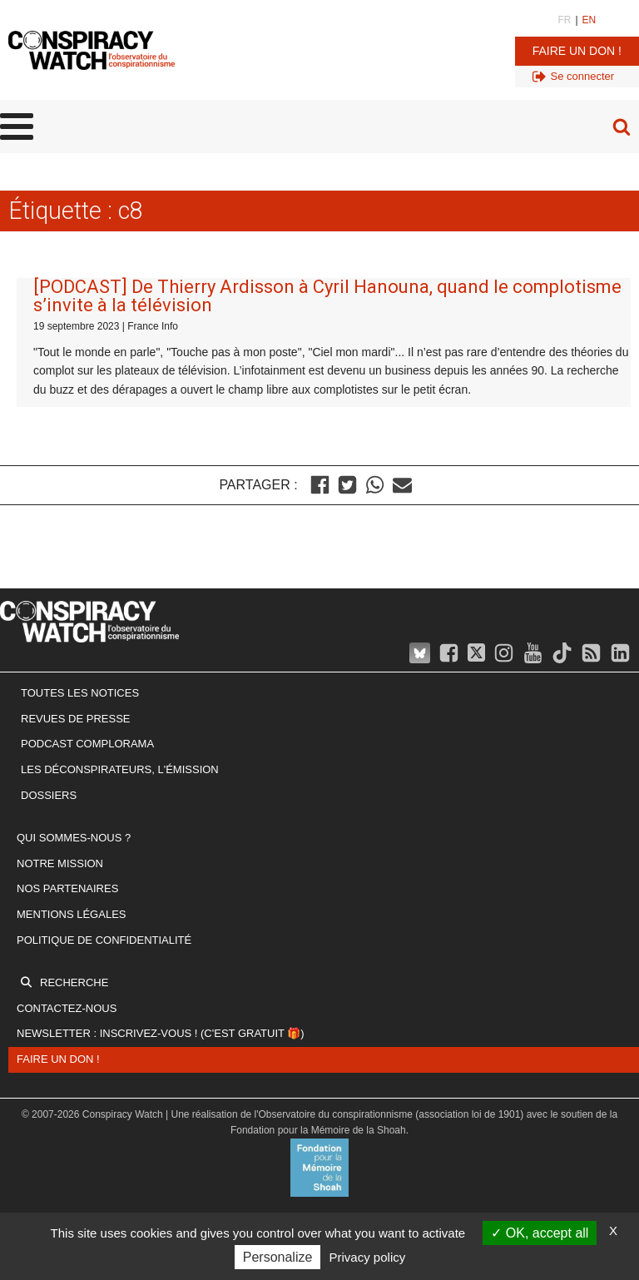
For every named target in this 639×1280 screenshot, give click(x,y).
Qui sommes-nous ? (74, 837)
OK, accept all (539, 1233)
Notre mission (60, 863)
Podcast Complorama (87, 743)
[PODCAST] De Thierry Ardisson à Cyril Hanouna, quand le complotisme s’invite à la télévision (327, 295)
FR (564, 20)
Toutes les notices (80, 693)
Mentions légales (71, 914)
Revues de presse (76, 718)
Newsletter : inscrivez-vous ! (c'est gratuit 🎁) (161, 1033)
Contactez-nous (66, 1008)
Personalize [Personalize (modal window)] (278, 1257)
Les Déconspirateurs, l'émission (120, 769)
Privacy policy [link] (367, 1257)
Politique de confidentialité (104, 940)
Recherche (74, 982)
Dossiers (49, 795)
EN (589, 20)
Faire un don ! (577, 50)
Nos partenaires (67, 888)
